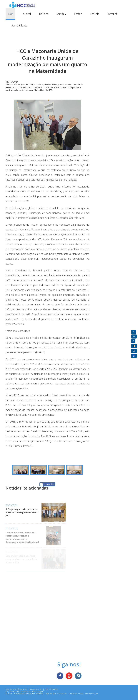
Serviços (61, 14)
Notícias (43, 14)
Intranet (112, 14)
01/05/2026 (12, 528)
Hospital (26, 14)
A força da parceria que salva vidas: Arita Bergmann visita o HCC (22, 512)
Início (10, 14)
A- (134, 332)
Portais (78, 14)
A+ (134, 336)
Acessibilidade (19, 25)
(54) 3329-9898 (12, 691)
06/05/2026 (12, 505)
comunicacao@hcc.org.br (32, 691)
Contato (94, 14)
